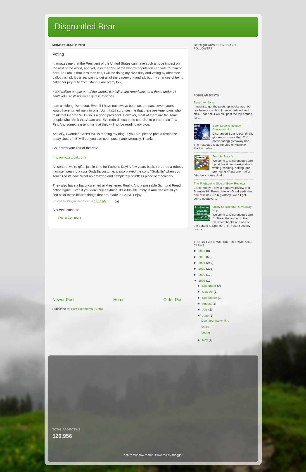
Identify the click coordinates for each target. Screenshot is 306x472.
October (208, 291)
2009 (202, 274)
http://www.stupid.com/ (69, 157)
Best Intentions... (205, 102)
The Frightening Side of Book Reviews (220, 183)
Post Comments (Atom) (87, 309)
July (205, 309)
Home (119, 299)
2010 (202, 268)
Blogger (177, 455)
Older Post (173, 299)
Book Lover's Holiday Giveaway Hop (226, 127)
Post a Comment (69, 217)
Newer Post (63, 299)
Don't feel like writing (215, 320)
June (206, 315)
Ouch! (205, 326)
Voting (205, 332)
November (209, 285)
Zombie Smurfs (222, 156)
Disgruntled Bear (85, 26)
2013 (202, 250)
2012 (202, 257)
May (205, 340)
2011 (202, 262)
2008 (202, 280)
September (210, 297)
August (207, 303)
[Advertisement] (118, 262)
